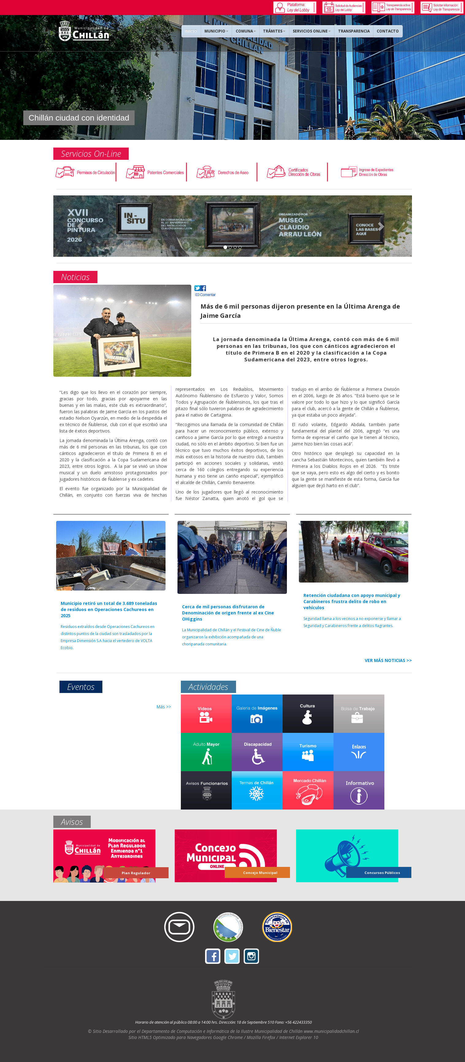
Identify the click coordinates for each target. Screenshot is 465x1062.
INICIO (194, 31)
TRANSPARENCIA (355, 31)
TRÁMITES (276, 31)
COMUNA (248, 31)
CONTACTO (388, 31)
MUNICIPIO (219, 31)
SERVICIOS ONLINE (313, 31)
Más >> (163, 707)
